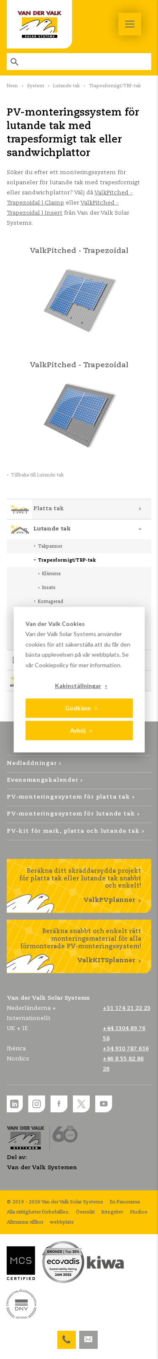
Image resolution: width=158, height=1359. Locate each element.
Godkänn (78, 708)
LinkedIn (14, 1103)
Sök (15, 61)
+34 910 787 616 (126, 1049)
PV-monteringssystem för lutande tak (71, 814)
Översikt (85, 1212)
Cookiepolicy (51, 664)
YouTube (103, 1103)
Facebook (59, 1103)
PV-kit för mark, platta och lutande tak (73, 831)
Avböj (78, 730)
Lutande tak (66, 86)
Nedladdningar (32, 763)
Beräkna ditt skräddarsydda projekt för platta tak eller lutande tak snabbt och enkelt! (79, 886)
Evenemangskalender (42, 780)
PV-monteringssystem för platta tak (68, 797)
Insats (49, 588)
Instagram (36, 1103)
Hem (12, 86)
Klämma (51, 574)
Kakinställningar (78, 685)
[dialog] (79, 679)
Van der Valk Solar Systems (39, 24)
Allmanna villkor (25, 1222)
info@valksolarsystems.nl (88, 1336)
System (35, 86)
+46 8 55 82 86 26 (66, 1336)
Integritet (112, 1212)
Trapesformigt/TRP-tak (67, 560)
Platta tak (48, 508)
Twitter (81, 1103)
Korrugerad (50, 602)
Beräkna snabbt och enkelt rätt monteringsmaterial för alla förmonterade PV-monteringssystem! (79, 946)
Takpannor (50, 546)
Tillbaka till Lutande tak (37, 475)
